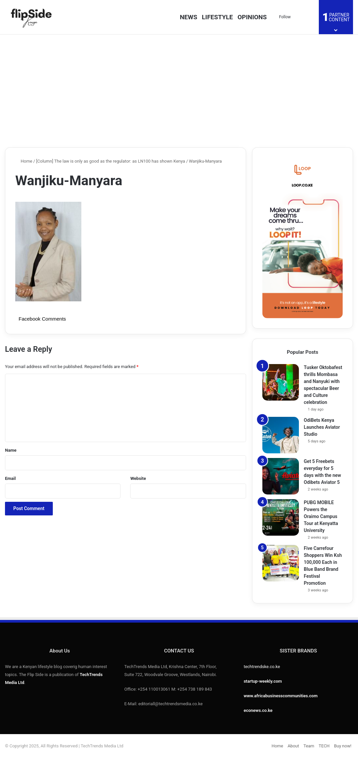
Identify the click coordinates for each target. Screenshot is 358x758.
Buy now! (342, 745)
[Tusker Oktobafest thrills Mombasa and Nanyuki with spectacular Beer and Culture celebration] (280, 382)
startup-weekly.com (263, 681)
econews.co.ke (258, 710)
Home (23, 161)
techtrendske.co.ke (262, 666)
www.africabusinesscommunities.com (281, 695)
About (293, 745)
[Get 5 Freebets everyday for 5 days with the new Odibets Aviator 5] (280, 476)
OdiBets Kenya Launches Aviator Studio (322, 427)
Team (309, 745)
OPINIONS (252, 17)
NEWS (188, 17)
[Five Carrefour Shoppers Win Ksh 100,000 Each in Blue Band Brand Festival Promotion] (280, 563)
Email (10, 478)
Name (10, 450)
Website (138, 478)
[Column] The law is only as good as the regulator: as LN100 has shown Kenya (110, 161)
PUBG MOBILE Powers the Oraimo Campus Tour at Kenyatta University (321, 516)
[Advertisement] (179, 90)
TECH (324, 745)
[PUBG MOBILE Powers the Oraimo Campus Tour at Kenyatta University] (280, 517)
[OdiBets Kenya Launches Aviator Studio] (280, 435)
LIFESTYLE (217, 17)
